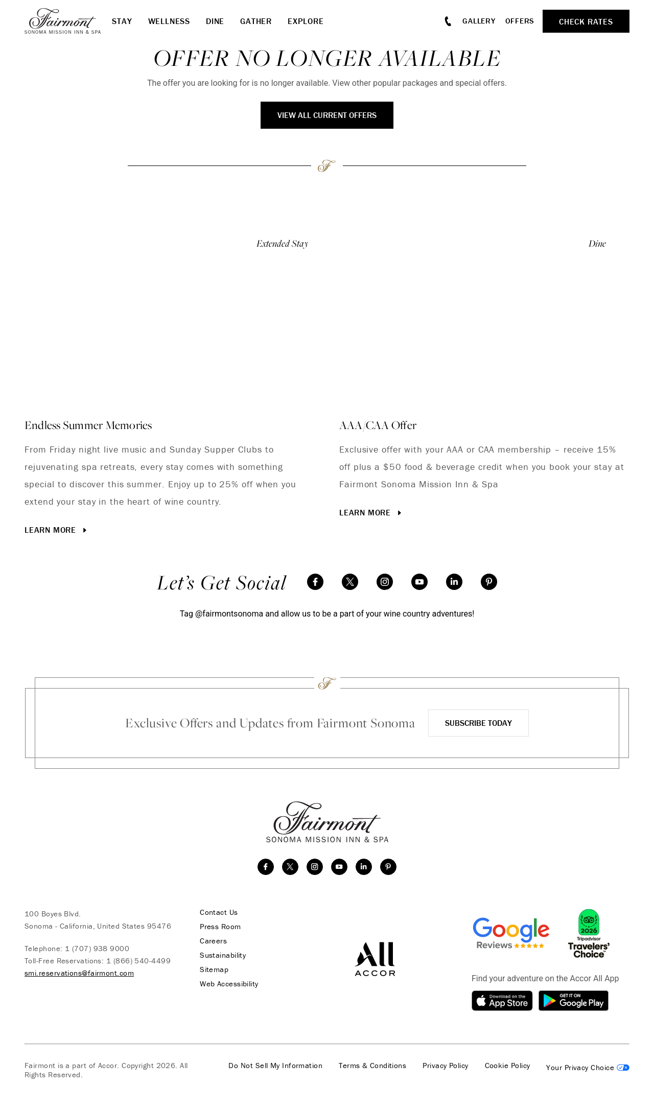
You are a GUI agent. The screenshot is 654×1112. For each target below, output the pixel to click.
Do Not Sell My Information (275, 1065)
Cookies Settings (587, 1067)
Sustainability (223, 955)
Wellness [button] (169, 21)
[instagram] (385, 582)
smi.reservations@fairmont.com (79, 973)
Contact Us (219, 912)
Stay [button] (122, 21)
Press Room (220, 926)
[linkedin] (454, 582)
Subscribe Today (478, 723)
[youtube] (419, 582)
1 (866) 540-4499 (138, 960)
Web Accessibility (229, 983)
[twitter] (350, 582)
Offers (520, 21)
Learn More (57, 530)
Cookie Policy (507, 1065)
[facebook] (315, 582)
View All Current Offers (327, 115)
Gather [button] (256, 21)
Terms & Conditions (372, 1065)
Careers (213, 940)
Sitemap (214, 969)
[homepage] (68, 21)
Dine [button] (215, 21)
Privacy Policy (445, 1065)
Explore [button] (306, 21)
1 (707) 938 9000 (97, 948)
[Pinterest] (489, 582)
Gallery (478, 21)
